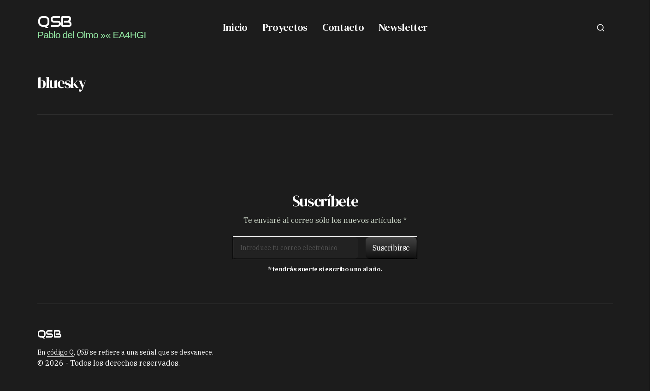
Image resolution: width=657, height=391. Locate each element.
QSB (54, 21)
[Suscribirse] (388, 248)
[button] (601, 27)
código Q (60, 352)
